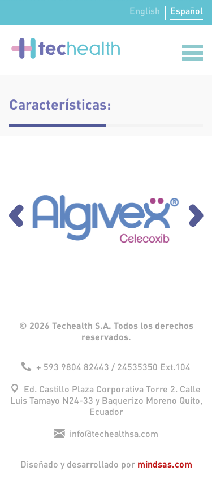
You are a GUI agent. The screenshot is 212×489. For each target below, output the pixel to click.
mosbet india (177, 0)
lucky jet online (38, 0)
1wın (71, 0)
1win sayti (125, 0)
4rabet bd (173, 0)
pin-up (182, 0)
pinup (10, 0)
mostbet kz (74, 0)
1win (138, 0)
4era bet (1, 0)
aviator (7, 0)
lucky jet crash (168, 0)
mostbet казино (116, 0)
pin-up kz (78, 0)
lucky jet (93, 0)
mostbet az (144, 0)
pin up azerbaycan (160, 0)
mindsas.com (164, 463)
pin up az (60, 0)
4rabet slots (90, 0)
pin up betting (33, 0)
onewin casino (187, 0)
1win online (112, 0)
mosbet (4, 0)
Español (186, 11)
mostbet (49, 0)
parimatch (13, 0)
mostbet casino (103, 0)
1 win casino (17, 0)
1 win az (21, 0)
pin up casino (68, 0)
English (144, 11)
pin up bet (64, 0)
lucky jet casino (149, 0)
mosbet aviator (129, 0)
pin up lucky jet (28, 0)
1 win (165, 0)
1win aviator (43, 0)
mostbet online (134, 0)
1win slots (24, 0)
